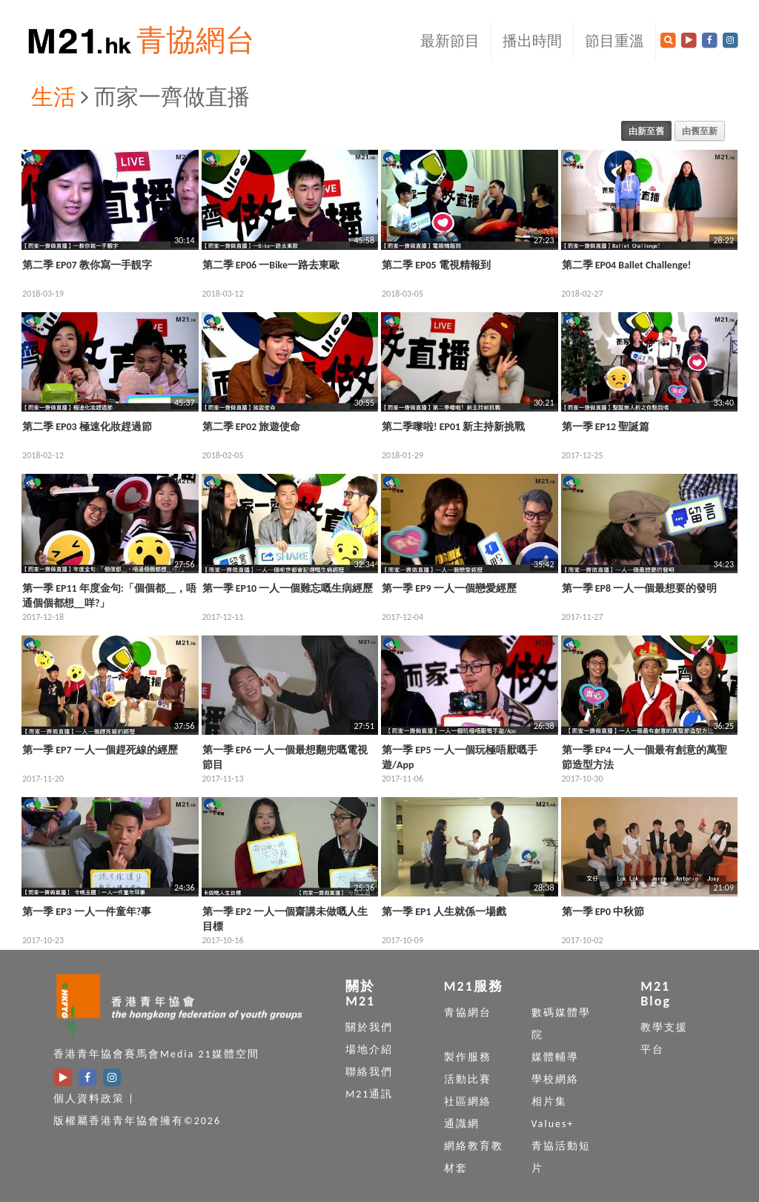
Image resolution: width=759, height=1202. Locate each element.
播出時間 (532, 41)
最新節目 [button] (450, 41)
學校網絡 (555, 1079)
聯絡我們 (369, 1072)
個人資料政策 (89, 1098)
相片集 (549, 1101)
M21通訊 (369, 1094)
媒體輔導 (555, 1057)
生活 (53, 96)
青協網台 (195, 40)
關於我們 (369, 1027)
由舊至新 (699, 130)
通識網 (462, 1123)
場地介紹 (369, 1049)
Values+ (552, 1123)
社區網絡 (467, 1101)
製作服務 (467, 1057)
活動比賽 (467, 1079)
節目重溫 (614, 41)
